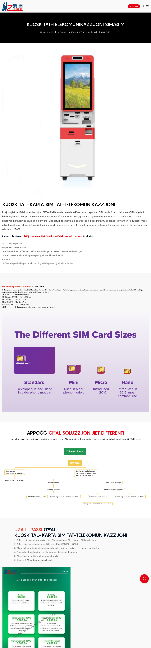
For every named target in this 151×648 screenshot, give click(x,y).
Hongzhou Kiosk (48, 32)
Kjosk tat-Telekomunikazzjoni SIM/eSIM (90, 32)
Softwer (64, 32)
